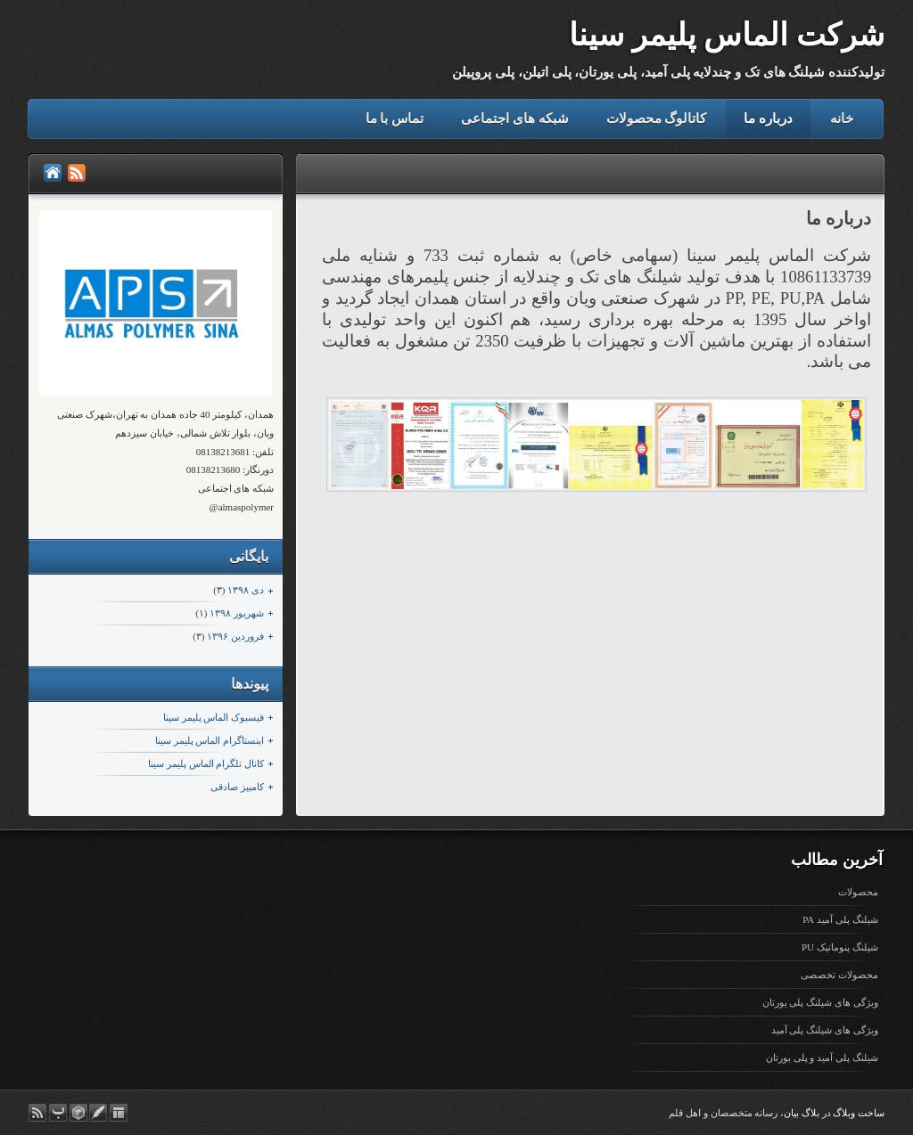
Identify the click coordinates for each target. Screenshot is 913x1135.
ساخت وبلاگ (858, 1112)
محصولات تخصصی (839, 974)
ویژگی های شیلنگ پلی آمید (824, 1030)
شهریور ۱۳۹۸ (237, 613)
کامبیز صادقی (237, 786)
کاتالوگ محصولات (656, 118)
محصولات (858, 891)
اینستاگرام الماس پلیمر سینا (209, 740)
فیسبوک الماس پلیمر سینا (213, 717)
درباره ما (768, 118)
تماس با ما (395, 118)
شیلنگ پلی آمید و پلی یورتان (822, 1057)
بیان (791, 1112)
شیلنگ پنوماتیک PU (840, 947)
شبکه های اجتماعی (515, 118)
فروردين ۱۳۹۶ (235, 636)
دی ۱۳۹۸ (245, 589)
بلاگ (810, 1112)
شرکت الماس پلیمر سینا (726, 35)
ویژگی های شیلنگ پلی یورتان (820, 1002)
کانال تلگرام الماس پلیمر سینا (206, 763)
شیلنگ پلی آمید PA (839, 919)
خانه (841, 118)
